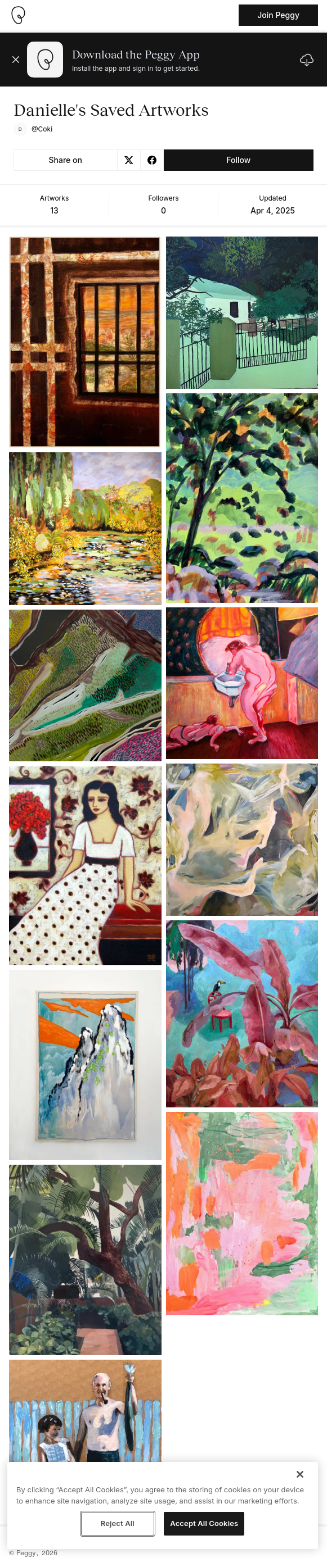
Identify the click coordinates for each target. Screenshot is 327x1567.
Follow (238, 160)
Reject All (118, 1523)
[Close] (300, 1474)
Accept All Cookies (204, 1523)
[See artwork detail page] (85, 342)
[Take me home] (18, 15)
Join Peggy (278, 15)
